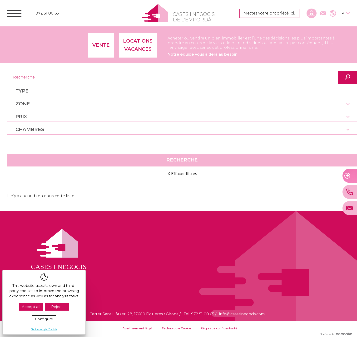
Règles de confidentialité (219, 328)
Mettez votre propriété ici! (269, 13)
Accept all (31, 306)
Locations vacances (138, 45)
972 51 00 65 (47, 13)
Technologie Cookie (176, 328)
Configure (44, 319)
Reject (57, 306)
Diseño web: (336, 334)
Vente (101, 45)
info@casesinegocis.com (242, 314)
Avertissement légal (137, 328)
